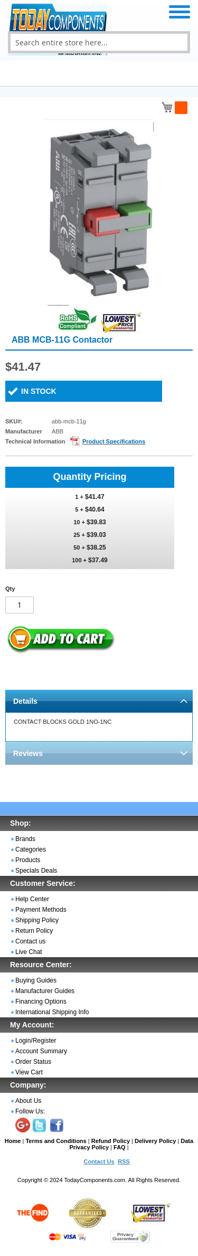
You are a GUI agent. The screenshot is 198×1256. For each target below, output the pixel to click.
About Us (28, 1100)
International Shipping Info (52, 1012)
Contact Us (98, 1161)
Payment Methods (41, 909)
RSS (124, 1161)
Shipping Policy (37, 920)
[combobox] (99, 42)
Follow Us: (30, 1111)
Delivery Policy (155, 1141)
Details (25, 701)
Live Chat (28, 952)
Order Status (33, 1061)
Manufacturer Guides (44, 991)
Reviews (28, 753)
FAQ (120, 1147)
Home (13, 1141)
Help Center (32, 899)
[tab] (99, 701)
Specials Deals (36, 870)
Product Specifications (113, 441)
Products (27, 860)
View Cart (29, 1072)
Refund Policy (110, 1141)
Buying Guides (35, 980)
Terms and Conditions (55, 1141)
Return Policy (34, 930)
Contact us (30, 941)
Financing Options (41, 1001)
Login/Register (35, 1040)
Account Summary (41, 1051)
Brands (25, 839)
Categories (30, 849)
